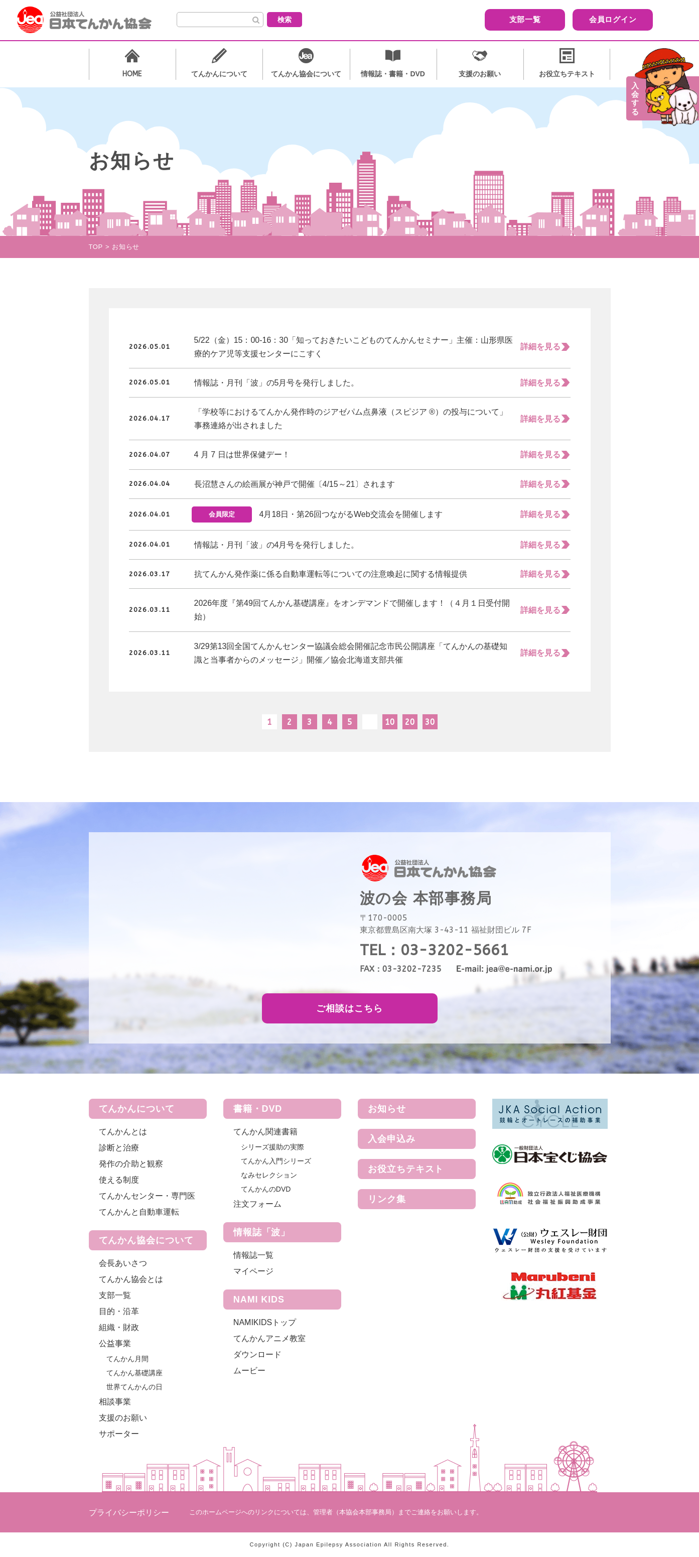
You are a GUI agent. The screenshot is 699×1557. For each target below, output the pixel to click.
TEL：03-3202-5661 (434, 950)
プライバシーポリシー (129, 1512)
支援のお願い (123, 1417)
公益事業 (115, 1343)
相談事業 (115, 1401)
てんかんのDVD (266, 1189)
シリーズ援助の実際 (272, 1147)
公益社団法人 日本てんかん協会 (92, 20)
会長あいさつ (123, 1263)
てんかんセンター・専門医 (147, 1196)
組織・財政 (119, 1327)
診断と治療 (119, 1147)
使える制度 (119, 1180)
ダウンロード (257, 1354)
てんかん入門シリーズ (276, 1161)
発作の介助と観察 (131, 1163)
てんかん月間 (127, 1359)
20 (410, 722)
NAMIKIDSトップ (264, 1322)
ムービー (249, 1370)
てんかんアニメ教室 (269, 1338)
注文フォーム (257, 1204)
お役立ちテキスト (406, 1169)
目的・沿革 (119, 1311)
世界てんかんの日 (134, 1387)
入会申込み (391, 1139)
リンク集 (387, 1199)
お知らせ (387, 1109)
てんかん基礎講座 (134, 1373)
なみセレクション (269, 1175)
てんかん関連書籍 (265, 1131)
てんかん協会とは (131, 1279)
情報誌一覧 (253, 1255)
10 (390, 722)
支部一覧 (467, 19)
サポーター (119, 1434)
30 (430, 722)
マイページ (253, 1271)
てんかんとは (123, 1131)
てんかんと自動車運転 (139, 1212)
